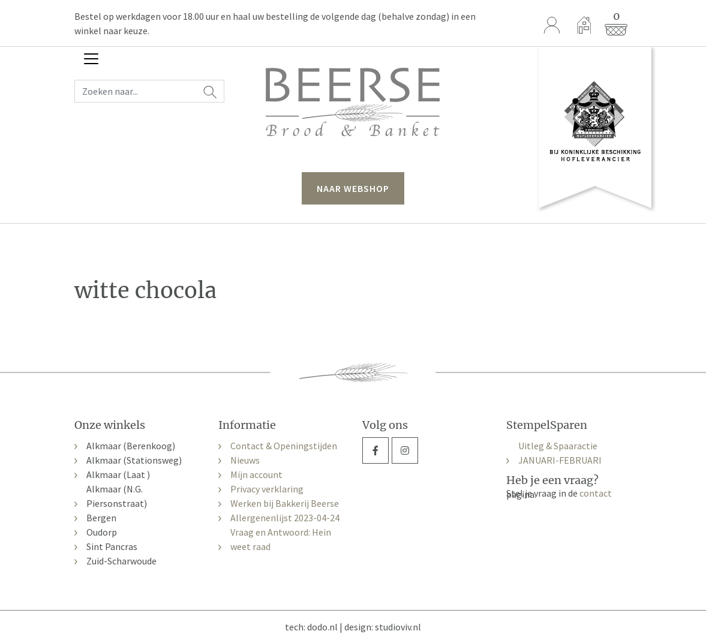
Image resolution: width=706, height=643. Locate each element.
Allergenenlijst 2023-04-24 (285, 518)
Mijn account (256, 474)
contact (595, 493)
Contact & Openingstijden (283, 446)
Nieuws (245, 460)
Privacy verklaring (267, 489)
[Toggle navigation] (91, 59)
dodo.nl (322, 627)
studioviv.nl (398, 627)
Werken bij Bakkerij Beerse (284, 503)
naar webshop (353, 188)
